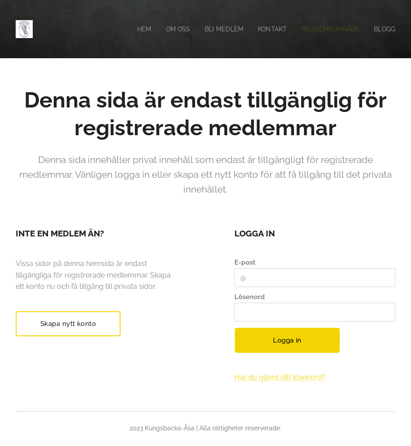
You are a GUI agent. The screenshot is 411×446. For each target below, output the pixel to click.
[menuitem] (136, 29)
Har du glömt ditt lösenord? (280, 377)
